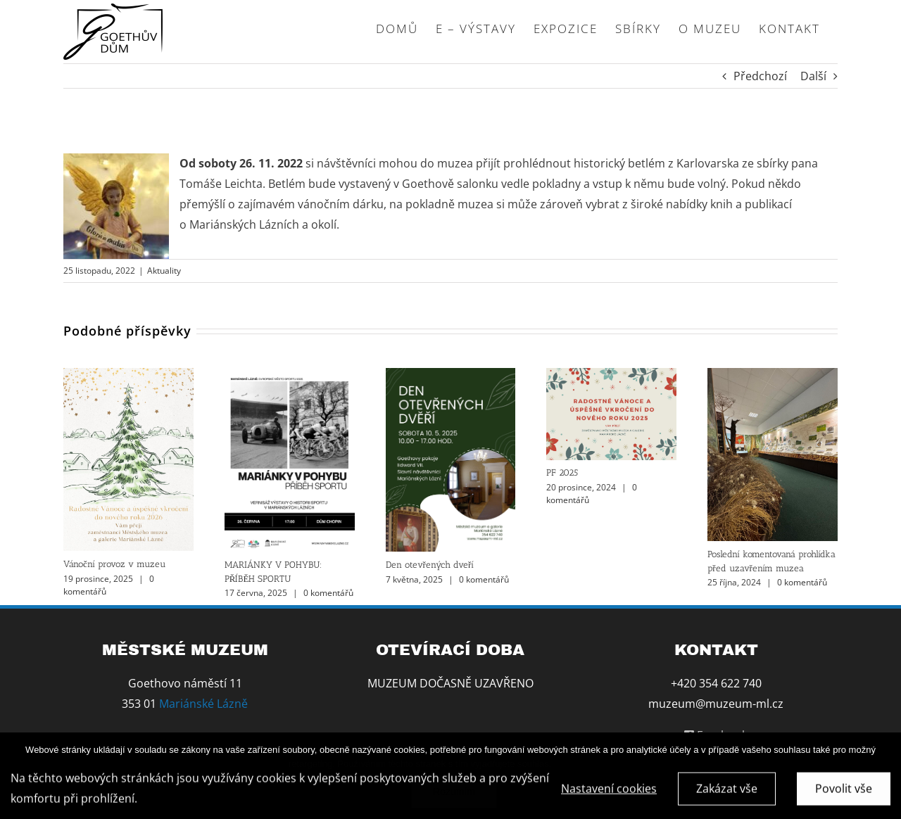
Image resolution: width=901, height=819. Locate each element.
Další (813, 76)
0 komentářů (328, 593)
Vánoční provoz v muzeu (114, 564)
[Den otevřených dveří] (451, 375)
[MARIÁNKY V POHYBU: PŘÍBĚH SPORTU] (290, 375)
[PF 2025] (611, 375)
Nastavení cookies (609, 791)
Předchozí (760, 76)
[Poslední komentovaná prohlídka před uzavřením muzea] (772, 375)
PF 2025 (562, 472)
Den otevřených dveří (430, 564)
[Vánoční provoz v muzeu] (128, 375)
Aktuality (164, 271)
